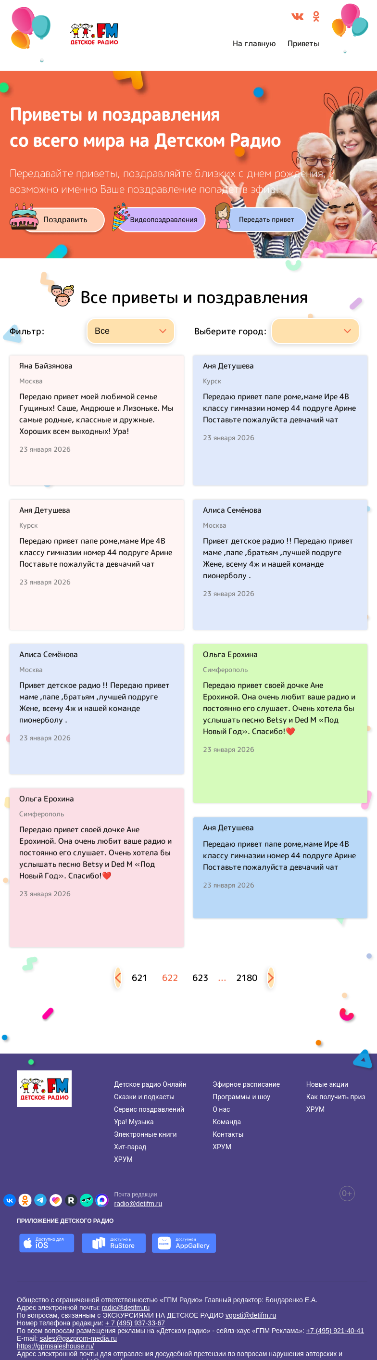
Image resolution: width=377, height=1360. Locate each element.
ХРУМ (123, 1159)
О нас (221, 1109)
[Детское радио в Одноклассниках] (25, 1200)
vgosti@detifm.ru (251, 1315)
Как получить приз (335, 1097)
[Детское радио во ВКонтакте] (9, 1200)
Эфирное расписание (246, 1084)
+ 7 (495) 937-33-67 (135, 1323)
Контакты (228, 1134)
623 (200, 978)
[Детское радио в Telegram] (40, 1200)
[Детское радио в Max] (102, 1200)
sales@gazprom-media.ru (78, 1338)
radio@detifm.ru (138, 1203)
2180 (246, 978)
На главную (254, 43)
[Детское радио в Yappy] (86, 1200)
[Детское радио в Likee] (56, 1200)
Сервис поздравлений (149, 1109)
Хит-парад (130, 1147)
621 (140, 978)
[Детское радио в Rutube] (71, 1200)
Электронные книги (145, 1134)
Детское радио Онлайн (150, 1084)
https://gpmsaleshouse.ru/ (55, 1346)
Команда (227, 1122)
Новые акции (327, 1084)
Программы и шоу (241, 1097)
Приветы (303, 43)
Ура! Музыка (134, 1122)
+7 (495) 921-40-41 (335, 1331)
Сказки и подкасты (144, 1097)
